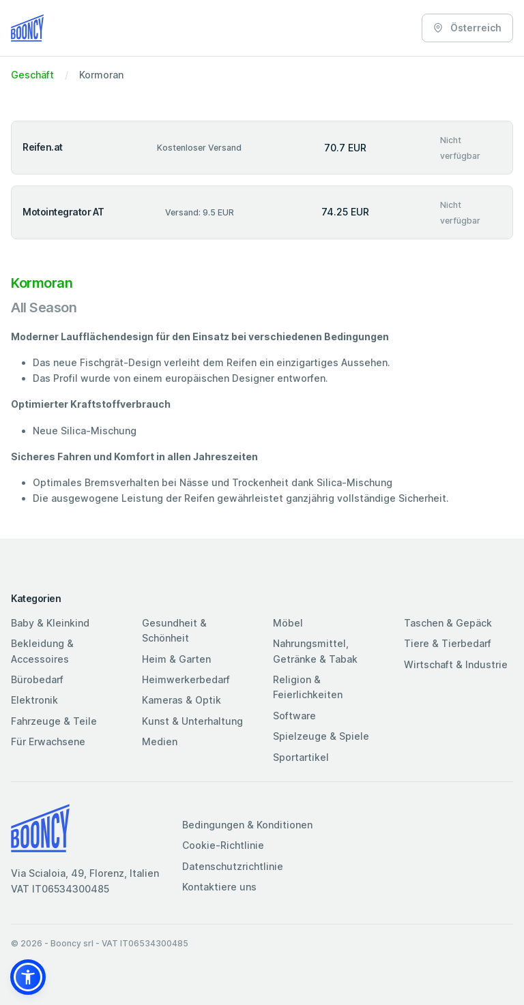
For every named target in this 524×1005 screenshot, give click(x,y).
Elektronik (34, 700)
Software (294, 715)
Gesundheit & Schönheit (174, 630)
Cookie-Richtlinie (223, 845)
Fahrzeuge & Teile (54, 721)
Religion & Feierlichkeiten (308, 687)
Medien (159, 741)
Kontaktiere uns (219, 886)
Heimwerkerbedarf (186, 679)
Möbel (288, 623)
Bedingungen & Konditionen (247, 824)
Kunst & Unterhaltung (192, 721)
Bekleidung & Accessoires (42, 651)
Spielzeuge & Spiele (321, 736)
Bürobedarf (37, 679)
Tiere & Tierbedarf (447, 643)
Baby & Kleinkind (50, 623)
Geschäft (32, 74)
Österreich (467, 27)
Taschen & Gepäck (448, 623)
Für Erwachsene (48, 741)
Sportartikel (301, 757)
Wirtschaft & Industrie (456, 664)
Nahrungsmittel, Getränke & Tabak (315, 651)
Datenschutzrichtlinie (232, 866)
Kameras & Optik (181, 700)
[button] (28, 977)
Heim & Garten (176, 659)
